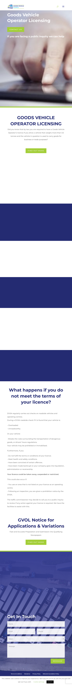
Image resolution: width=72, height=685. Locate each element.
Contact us (15, 29)
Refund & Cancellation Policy (51, 674)
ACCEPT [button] (50, 682)
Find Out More (36, 151)
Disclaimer (27, 674)
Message (58, 661)
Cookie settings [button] (38, 682)
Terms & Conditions (16, 674)
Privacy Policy (36, 674)
